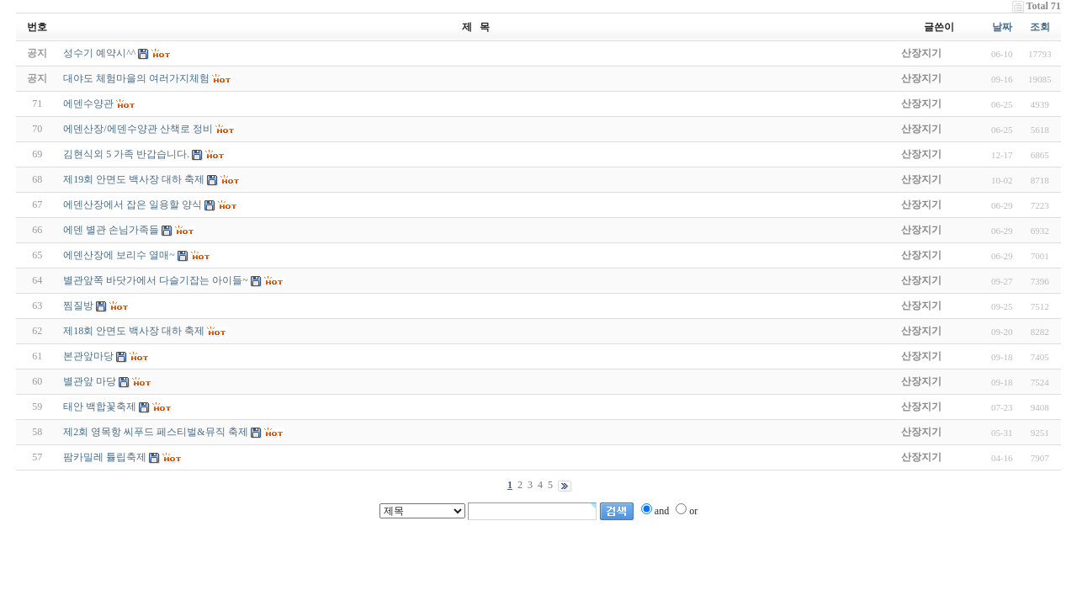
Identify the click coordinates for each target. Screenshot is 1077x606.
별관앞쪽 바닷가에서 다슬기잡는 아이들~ (155, 280)
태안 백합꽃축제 (99, 406)
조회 (1040, 27)
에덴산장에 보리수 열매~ (119, 255)
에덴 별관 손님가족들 (111, 230)
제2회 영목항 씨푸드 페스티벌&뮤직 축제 (155, 432)
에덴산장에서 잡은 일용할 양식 (132, 204)
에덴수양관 (88, 103)
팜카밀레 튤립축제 (104, 457)
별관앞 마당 (89, 381)
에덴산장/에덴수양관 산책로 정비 (137, 129)
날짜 (1002, 27)
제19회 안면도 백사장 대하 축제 (133, 179)
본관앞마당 (88, 356)
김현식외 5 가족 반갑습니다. (126, 154)
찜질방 (78, 305)
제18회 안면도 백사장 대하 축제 (133, 331)
